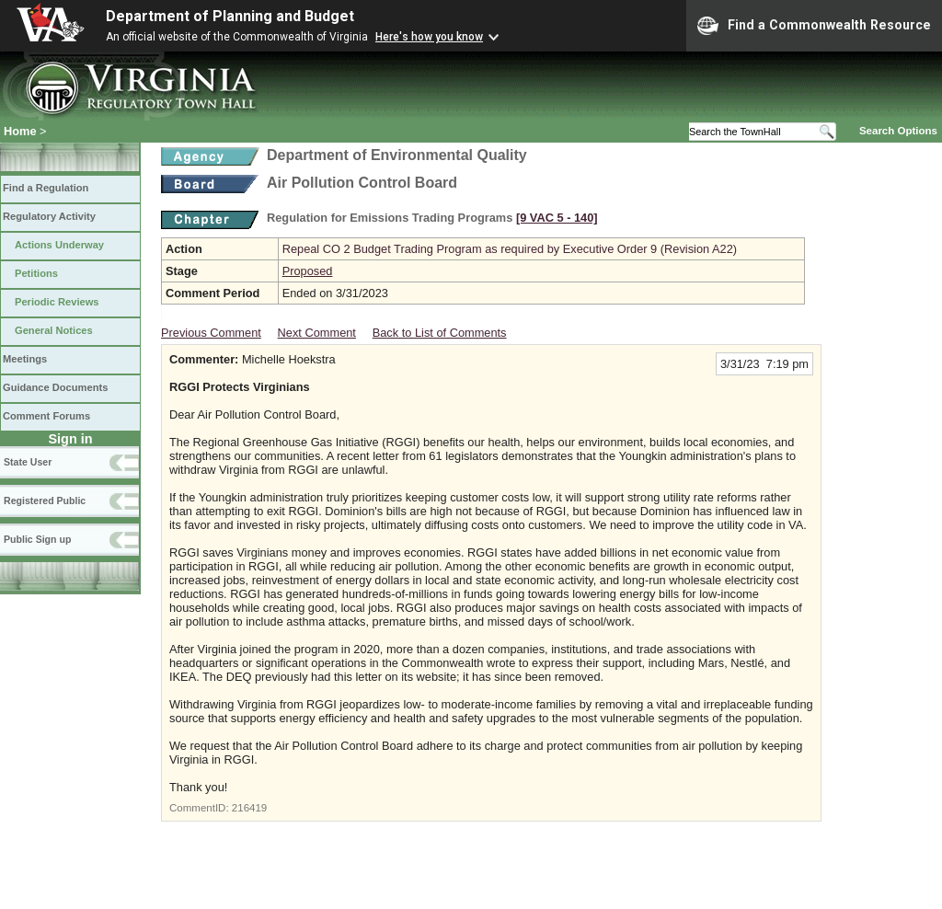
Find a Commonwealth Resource (814, 26)
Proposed (307, 271)
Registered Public (45, 500)
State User (28, 461)
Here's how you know (429, 36)
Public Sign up (37, 539)
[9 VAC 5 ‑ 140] (557, 217)
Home (20, 131)
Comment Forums (46, 415)
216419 (249, 807)
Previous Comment (211, 332)
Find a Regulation (45, 187)
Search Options (898, 130)
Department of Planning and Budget (230, 16)
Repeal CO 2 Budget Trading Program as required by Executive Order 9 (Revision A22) (509, 249)
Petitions (36, 273)
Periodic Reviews (57, 301)
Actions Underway (59, 244)
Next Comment (317, 332)
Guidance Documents (55, 387)
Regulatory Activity (49, 216)
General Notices (54, 330)
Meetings (25, 358)
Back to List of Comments (440, 332)
